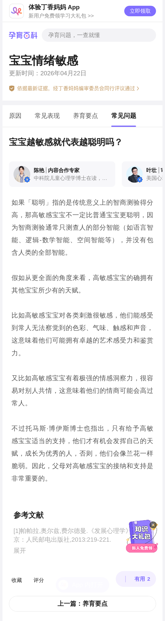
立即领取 (140, 11)
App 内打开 (88, 570)
